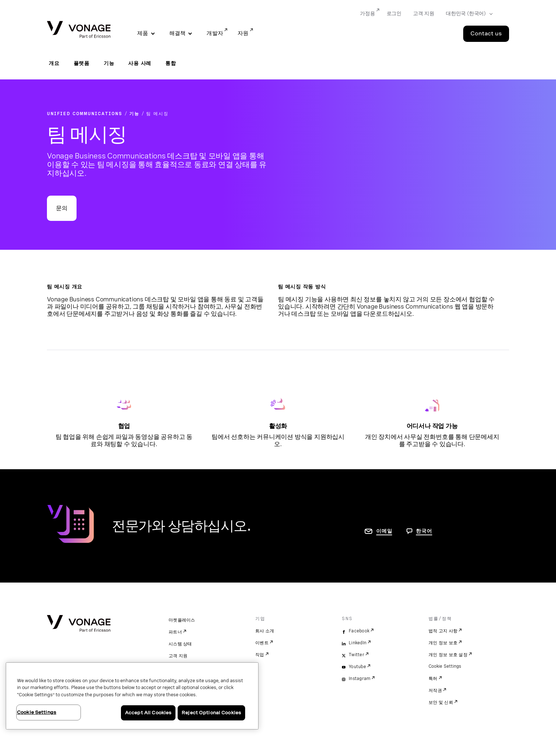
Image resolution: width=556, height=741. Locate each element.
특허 (433, 678)
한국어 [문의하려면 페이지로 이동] (424, 531)
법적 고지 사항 (443, 630)
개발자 (215, 33)
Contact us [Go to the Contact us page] (486, 33)
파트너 (175, 632)
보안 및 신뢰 (441, 702)
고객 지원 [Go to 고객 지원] (423, 13)
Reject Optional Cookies (211, 712)
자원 (243, 33)
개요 (54, 63)
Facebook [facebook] (359, 630)
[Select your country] (467, 13)
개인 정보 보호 (443, 642)
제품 (142, 33)
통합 (170, 63)
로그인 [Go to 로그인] (394, 13)
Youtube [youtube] (357, 666)
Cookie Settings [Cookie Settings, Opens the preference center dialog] (36, 712)
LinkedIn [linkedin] (357, 642)
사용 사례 (139, 63)
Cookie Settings (445, 666)
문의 (62, 208)
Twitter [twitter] (356, 654)
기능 (109, 63)
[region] (132, 695)
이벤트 (262, 642)
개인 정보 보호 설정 (448, 654)
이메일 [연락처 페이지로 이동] (384, 531)
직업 (259, 654)
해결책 (177, 33)
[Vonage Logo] (78, 30)
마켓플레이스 (182, 620)
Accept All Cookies (148, 712)
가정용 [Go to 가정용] (367, 13)
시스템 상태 (180, 643)
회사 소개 (264, 630)
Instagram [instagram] (359, 678)
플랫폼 (82, 63)
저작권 (435, 690)
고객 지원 (178, 655)
